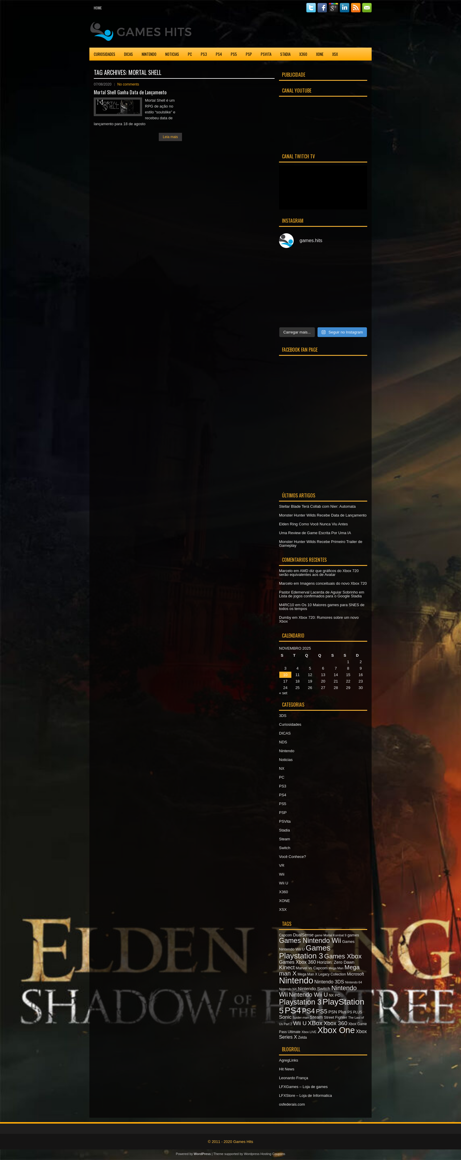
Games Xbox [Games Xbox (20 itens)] (342, 956)
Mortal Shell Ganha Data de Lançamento (130, 92)
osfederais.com (292, 1104)
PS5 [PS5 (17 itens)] (321, 1011)
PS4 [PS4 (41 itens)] (293, 1010)
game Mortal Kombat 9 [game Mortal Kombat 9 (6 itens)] (330, 935)
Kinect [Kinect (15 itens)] (287, 967)
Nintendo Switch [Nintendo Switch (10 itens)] (314, 988)
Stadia (285, 54)
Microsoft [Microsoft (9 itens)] (355, 974)
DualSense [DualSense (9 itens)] (303, 935)
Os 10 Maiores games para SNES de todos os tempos (321, 607)
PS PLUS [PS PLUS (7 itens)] (355, 1012)
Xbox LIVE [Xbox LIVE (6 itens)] (309, 1032)
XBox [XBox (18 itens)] (315, 1023)
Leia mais (170, 137)
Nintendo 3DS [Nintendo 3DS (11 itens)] (329, 981)
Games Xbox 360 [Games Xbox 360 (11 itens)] (297, 962)
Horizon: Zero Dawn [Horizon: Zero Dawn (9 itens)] (335, 962)
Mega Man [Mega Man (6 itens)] (336, 968)
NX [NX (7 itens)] (331, 995)
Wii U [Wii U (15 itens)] (300, 1023)
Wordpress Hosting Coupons (264, 1154)
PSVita (266, 54)
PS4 (219, 54)
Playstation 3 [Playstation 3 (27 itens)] (300, 1002)
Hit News (286, 1069)
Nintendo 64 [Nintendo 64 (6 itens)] (353, 982)
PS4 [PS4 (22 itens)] (308, 1011)
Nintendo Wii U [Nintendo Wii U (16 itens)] (308, 994)
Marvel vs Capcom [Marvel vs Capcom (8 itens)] (312, 968)
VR (281, 865)
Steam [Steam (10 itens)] (316, 1017)
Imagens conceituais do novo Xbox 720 (333, 583)
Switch (284, 848)
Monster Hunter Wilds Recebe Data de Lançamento (323, 515)
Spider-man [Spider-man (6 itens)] (301, 1017)
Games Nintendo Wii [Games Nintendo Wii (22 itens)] (310, 940)
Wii (281, 874)
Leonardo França (293, 1078)
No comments (128, 84)
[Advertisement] (303, 30)
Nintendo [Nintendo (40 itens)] (296, 980)
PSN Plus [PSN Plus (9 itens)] (337, 1012)
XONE (319, 54)
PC (190, 54)
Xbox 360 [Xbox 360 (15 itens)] (335, 1023)
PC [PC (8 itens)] (337, 995)
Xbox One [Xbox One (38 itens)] (336, 1030)
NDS (283, 742)
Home (98, 7)
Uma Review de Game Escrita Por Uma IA (315, 533)
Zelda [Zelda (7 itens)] (302, 1037)
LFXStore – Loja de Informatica (305, 1095)
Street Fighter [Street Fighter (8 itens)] (335, 1017)
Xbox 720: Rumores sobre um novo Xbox (319, 619)
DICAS (128, 54)
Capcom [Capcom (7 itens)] (285, 935)
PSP (249, 54)
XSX (335, 54)
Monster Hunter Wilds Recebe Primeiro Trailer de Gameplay (320, 543)
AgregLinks (288, 1060)
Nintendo (149, 54)
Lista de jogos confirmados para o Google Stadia (320, 596)
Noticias (172, 54)
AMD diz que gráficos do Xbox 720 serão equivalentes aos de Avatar (319, 573)
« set (283, 693)
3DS (282, 715)
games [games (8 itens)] (353, 935)
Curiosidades (104, 54)
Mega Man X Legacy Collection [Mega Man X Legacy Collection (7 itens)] (322, 974)
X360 (303, 54)
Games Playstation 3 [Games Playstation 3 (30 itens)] (304, 951)
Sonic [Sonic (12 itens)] (285, 1017)
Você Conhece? (292, 856)
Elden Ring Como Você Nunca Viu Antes (313, 524)
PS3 (204, 54)
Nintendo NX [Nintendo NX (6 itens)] (288, 989)
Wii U (283, 883)
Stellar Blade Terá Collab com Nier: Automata (317, 506)
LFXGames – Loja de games (303, 1086)
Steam (284, 839)
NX (281, 768)
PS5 (234, 54)
